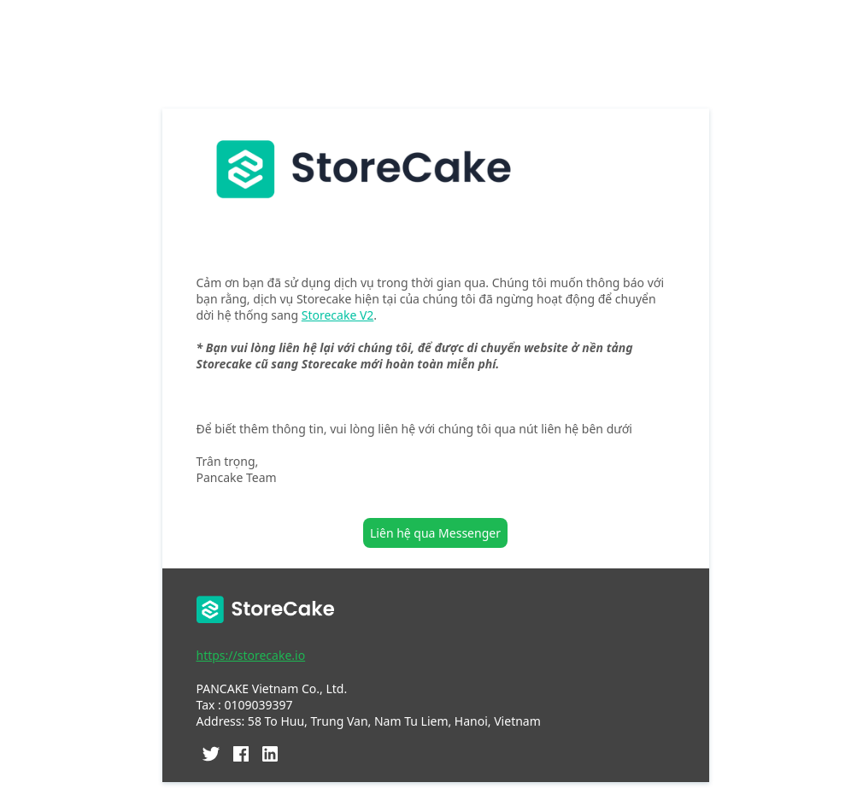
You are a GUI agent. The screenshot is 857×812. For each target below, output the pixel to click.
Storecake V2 (338, 315)
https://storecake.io (251, 655)
